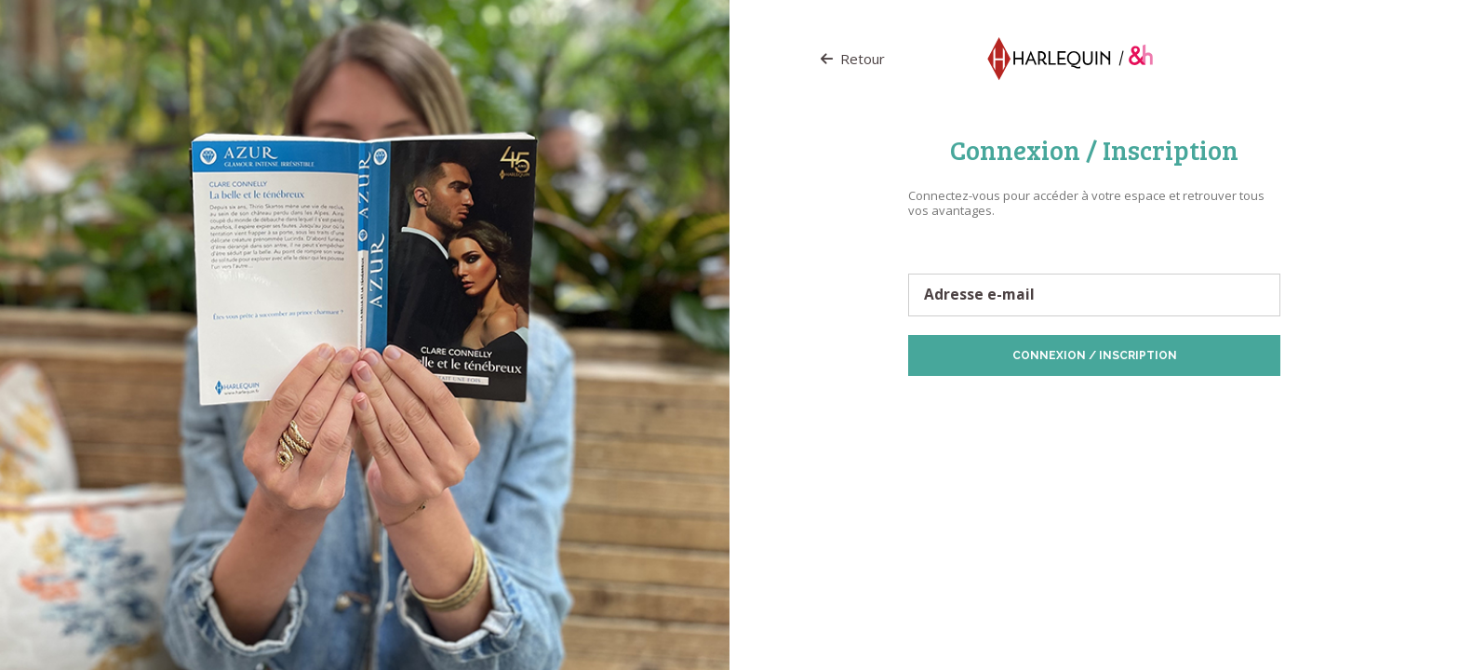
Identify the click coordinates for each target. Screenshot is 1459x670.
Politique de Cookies (1169, 405)
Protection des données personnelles (1014, 405)
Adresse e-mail (979, 295)
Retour (853, 58)
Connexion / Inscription (1094, 355)
